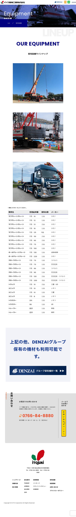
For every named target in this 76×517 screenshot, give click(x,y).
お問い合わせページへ (64, 427)
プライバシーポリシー (56, 496)
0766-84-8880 (33, 421)
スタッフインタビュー (39, 492)
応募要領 (35, 495)
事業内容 (15, 489)
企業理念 (26, 492)
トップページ (16, 485)
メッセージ (36, 488)
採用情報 (36, 485)
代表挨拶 (26, 488)
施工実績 (15, 492)
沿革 (25, 498)
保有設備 (52, 485)
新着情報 (52, 489)
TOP (9, 23)
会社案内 (27, 485)
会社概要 (26, 495)
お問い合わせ (53, 492)
